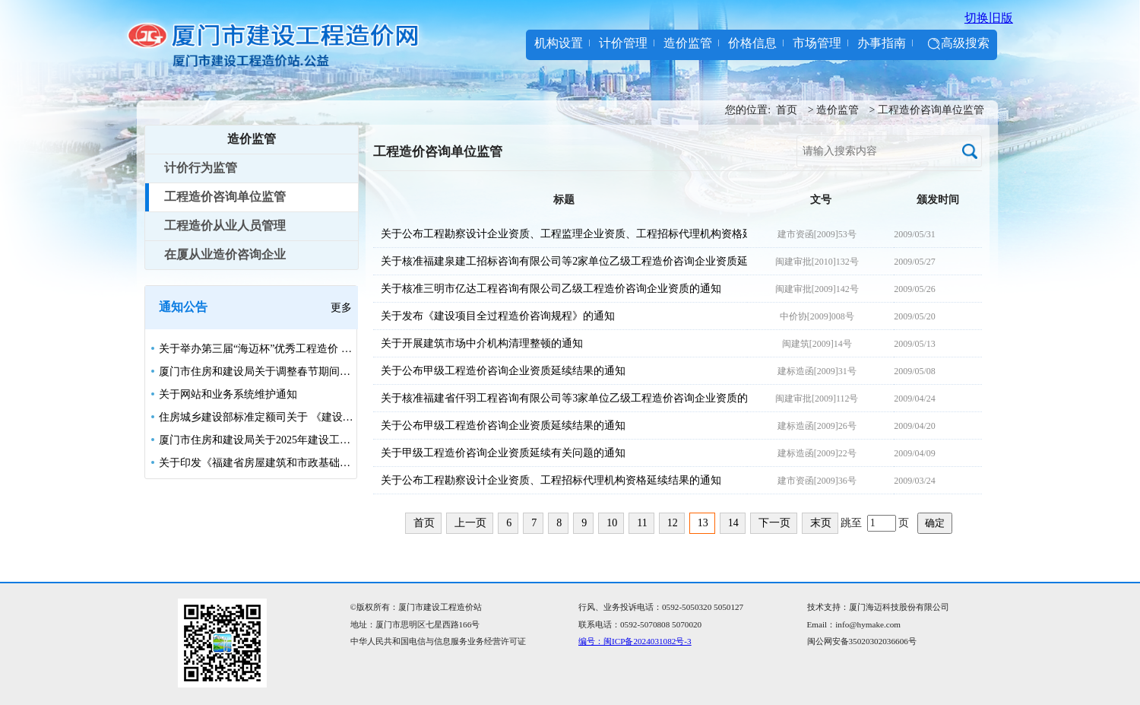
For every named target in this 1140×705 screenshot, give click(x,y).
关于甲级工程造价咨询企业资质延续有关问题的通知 (503, 453)
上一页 (470, 523)
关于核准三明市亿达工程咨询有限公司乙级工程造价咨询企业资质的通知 (551, 288)
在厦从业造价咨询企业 (225, 254)
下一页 (774, 523)
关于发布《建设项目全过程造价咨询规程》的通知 (498, 316)
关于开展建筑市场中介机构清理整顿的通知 (482, 343)
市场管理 (817, 43)
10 (611, 523)
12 (672, 523)
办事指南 (881, 43)
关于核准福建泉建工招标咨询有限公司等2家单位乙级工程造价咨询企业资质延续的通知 (560, 261)
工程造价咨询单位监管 (931, 110)
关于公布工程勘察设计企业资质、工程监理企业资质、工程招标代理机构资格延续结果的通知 (560, 234)
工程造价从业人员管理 (225, 225)
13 (703, 523)
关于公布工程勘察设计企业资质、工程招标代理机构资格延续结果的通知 (551, 480)
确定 (935, 523)
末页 (820, 523)
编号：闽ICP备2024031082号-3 (635, 641)
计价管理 (623, 43)
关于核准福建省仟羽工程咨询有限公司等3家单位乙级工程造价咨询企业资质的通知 (560, 398)
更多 (341, 307)
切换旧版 (988, 17)
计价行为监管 (200, 167)
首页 (786, 110)
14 (733, 523)
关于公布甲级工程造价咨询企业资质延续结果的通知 (503, 370)
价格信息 (752, 43)
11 (642, 523)
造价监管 (687, 43)
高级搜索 (965, 43)
